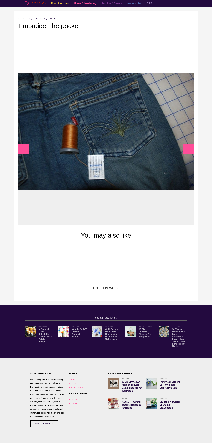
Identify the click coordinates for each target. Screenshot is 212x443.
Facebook (73, 400)
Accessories (134, 3)
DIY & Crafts (39, 3)
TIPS (149, 3)
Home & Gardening (85, 3)
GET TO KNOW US (44, 423)
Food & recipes (60, 3)
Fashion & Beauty (111, 3)
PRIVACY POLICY (77, 387)
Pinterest (73, 403)
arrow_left (25, 149)
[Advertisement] (99, 51)
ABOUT (72, 380)
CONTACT (73, 383)
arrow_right (187, 149)
